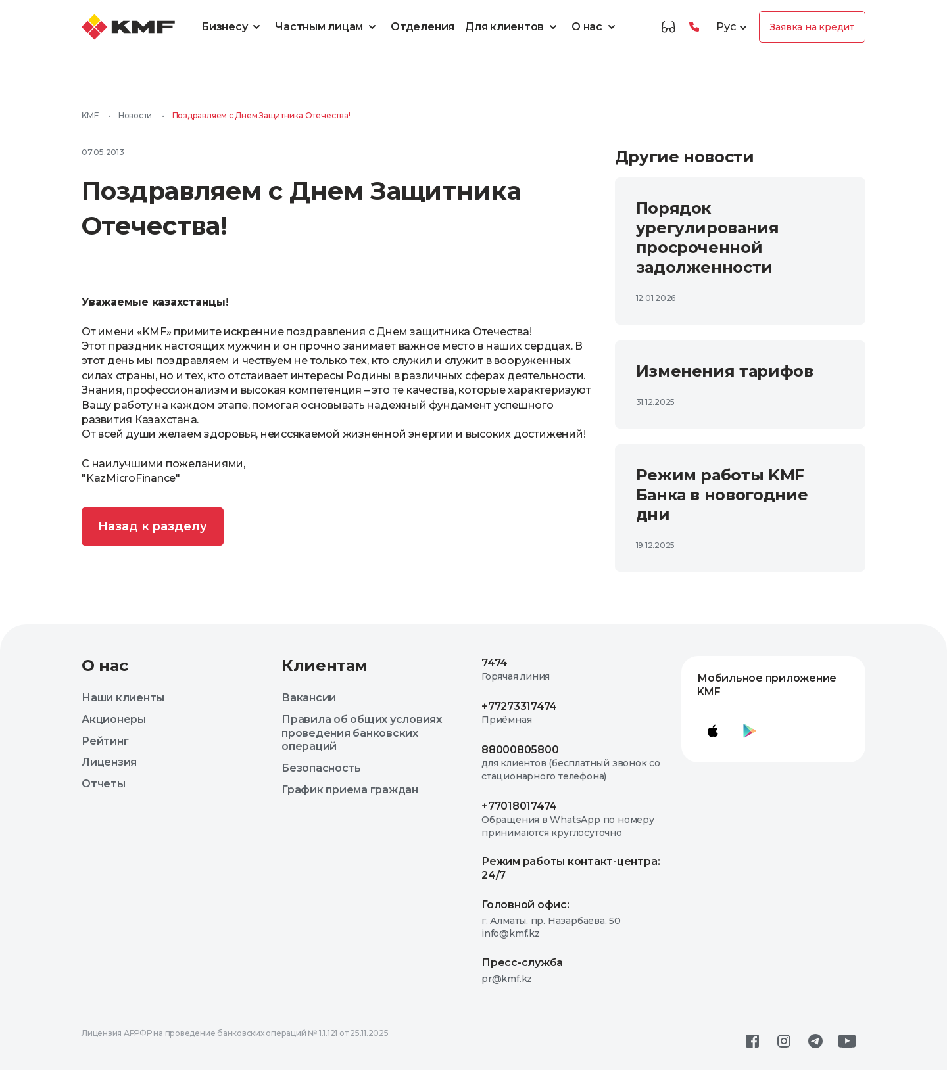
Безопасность (321, 768)
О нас (595, 27)
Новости (135, 115)
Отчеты (104, 784)
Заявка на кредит (812, 27)
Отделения (422, 26)
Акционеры (114, 719)
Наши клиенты (123, 697)
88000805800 (519, 749)
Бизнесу (232, 27)
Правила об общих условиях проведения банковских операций (361, 733)
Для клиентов (513, 27)
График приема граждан (349, 789)
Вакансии (308, 697)
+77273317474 (519, 706)
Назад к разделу (152, 526)
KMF (90, 115)
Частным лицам (327, 27)
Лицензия (109, 762)
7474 (494, 663)
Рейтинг (105, 741)
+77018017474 (519, 806)
